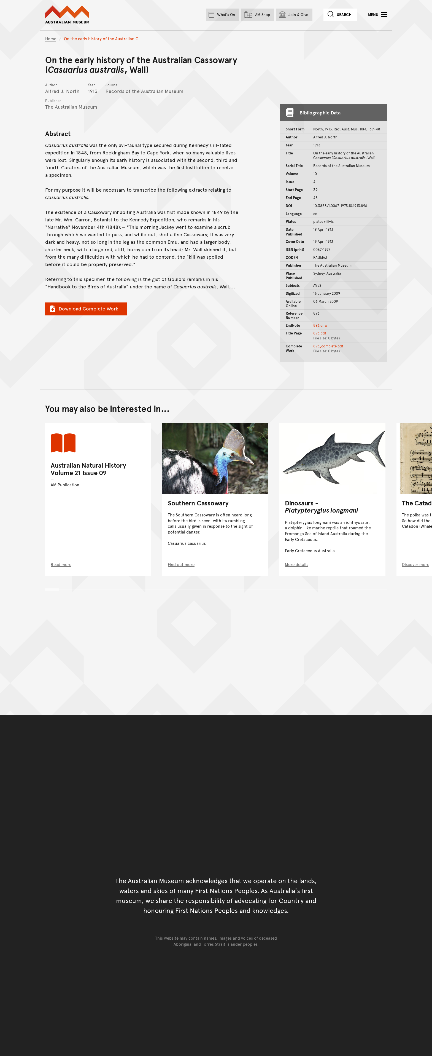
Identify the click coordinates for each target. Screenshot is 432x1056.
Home (50, 38)
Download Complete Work (83, 308)
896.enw (320, 325)
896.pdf (319, 333)
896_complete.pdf (328, 346)
